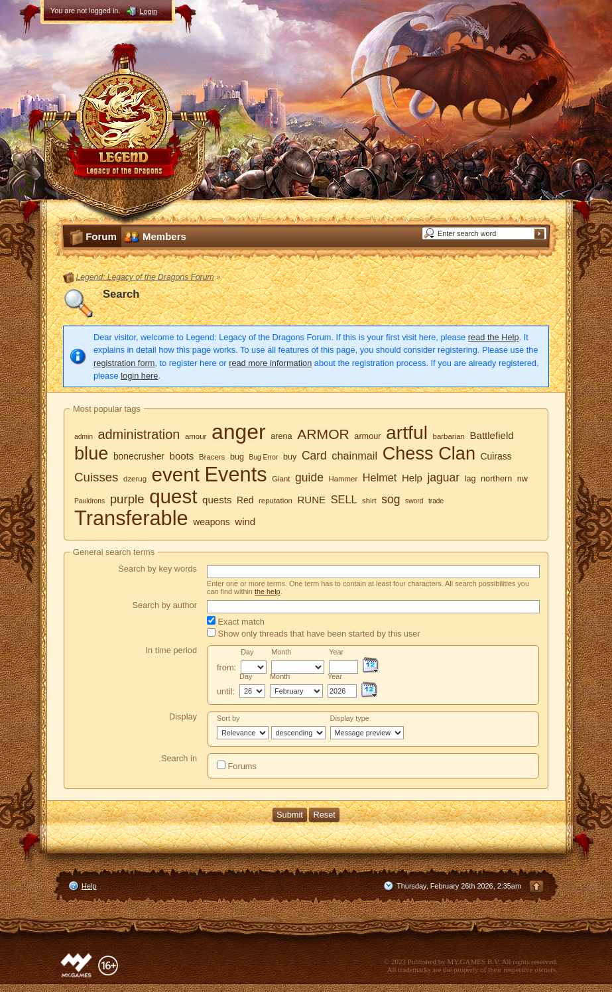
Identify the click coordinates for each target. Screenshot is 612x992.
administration (138, 434)
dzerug (135, 479)
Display (183, 716)
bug (237, 457)
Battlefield (491, 435)
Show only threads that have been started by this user (313, 633)
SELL (344, 499)
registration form (123, 363)
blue (91, 453)
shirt (369, 501)
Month (281, 652)
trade (436, 501)
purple (127, 499)
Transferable (131, 518)
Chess (408, 453)
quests (216, 499)
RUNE (311, 499)
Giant (281, 479)
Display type (349, 718)
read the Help (493, 337)
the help (267, 591)
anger (239, 432)
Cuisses (96, 477)
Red (245, 500)
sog (390, 499)
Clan (456, 453)
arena (281, 436)
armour (367, 436)
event (176, 474)
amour (195, 436)
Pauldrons (89, 501)
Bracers (212, 457)
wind (245, 521)
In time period (171, 650)
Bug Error (263, 457)
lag (470, 478)
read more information (270, 363)
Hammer (342, 479)
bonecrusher (138, 456)
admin (83, 436)
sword (414, 501)
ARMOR (323, 434)
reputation (275, 501)
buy (289, 457)
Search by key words (157, 569)
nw (522, 478)
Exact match (236, 621)
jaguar (443, 477)
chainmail (354, 456)
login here (139, 376)
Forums (237, 766)
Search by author (165, 605)
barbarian (449, 436)
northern (496, 478)
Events (236, 474)
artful (407, 432)
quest (173, 496)
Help (412, 477)
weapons (211, 522)
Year (336, 652)
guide (309, 477)
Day (247, 652)
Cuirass (496, 456)
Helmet (380, 477)
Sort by (228, 718)
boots (182, 456)
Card (314, 455)
